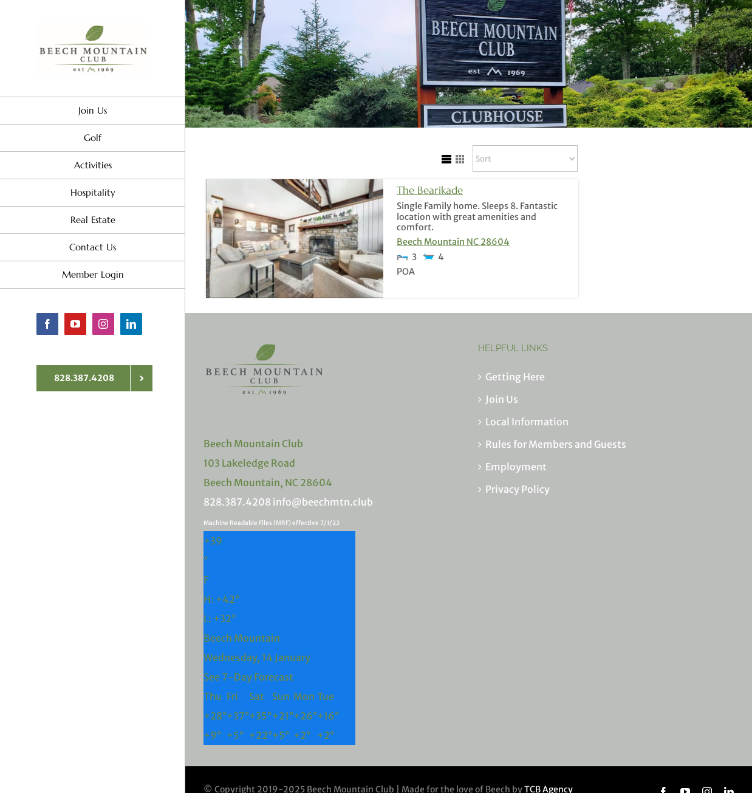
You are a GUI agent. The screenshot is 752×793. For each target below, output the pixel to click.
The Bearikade (430, 190)
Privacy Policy (517, 489)
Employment (516, 467)
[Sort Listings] (525, 158)
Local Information (527, 422)
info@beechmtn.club (323, 502)
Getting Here (515, 377)
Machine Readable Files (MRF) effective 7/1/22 (271, 523)
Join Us (501, 399)
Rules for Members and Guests (555, 444)
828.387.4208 (237, 502)
